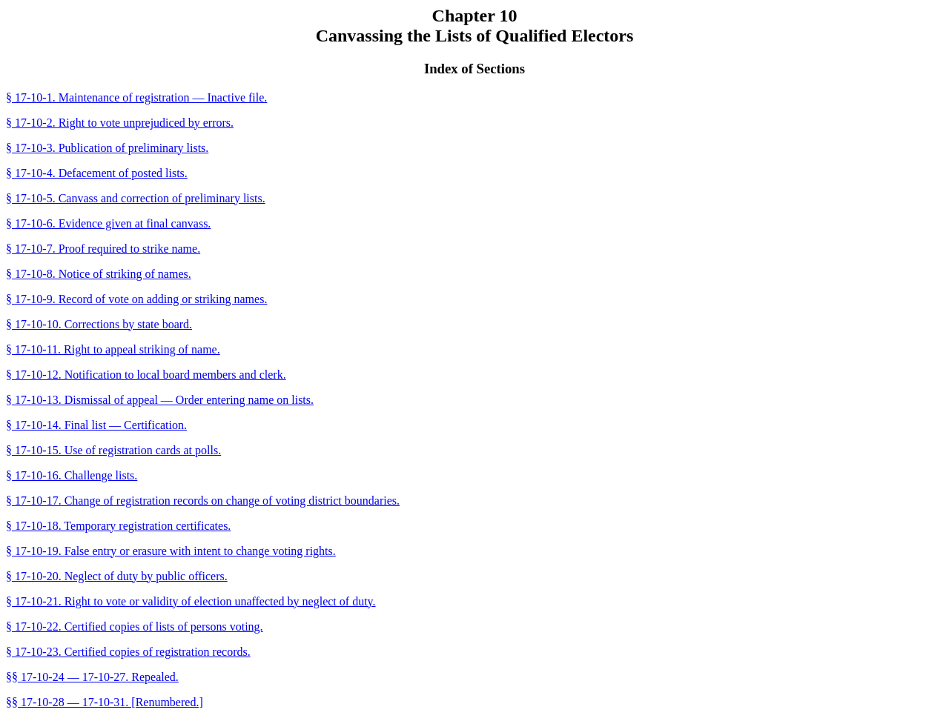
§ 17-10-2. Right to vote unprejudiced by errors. (120, 122)
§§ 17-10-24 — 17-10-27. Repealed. (92, 677)
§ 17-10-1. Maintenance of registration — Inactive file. (136, 97)
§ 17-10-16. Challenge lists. (71, 475)
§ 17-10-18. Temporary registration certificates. (118, 525)
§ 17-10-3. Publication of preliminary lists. (107, 148)
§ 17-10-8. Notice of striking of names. (98, 274)
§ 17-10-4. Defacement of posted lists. (97, 173)
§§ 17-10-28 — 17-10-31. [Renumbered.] (104, 702)
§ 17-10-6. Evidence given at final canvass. (108, 223)
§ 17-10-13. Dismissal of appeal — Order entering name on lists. (160, 399)
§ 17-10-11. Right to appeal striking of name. (113, 349)
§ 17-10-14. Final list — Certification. (96, 425)
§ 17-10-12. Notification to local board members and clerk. (146, 374)
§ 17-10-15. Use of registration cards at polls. (113, 450)
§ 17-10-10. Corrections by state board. (99, 324)
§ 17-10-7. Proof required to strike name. (103, 248)
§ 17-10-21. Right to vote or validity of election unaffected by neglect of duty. (191, 601)
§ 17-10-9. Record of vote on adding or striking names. (136, 299)
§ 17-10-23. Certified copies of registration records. (128, 651)
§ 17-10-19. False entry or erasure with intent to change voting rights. (171, 551)
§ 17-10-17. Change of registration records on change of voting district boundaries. (203, 500)
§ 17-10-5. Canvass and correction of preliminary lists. (135, 198)
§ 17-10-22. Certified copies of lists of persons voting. (134, 626)
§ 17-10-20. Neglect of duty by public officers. (117, 576)
